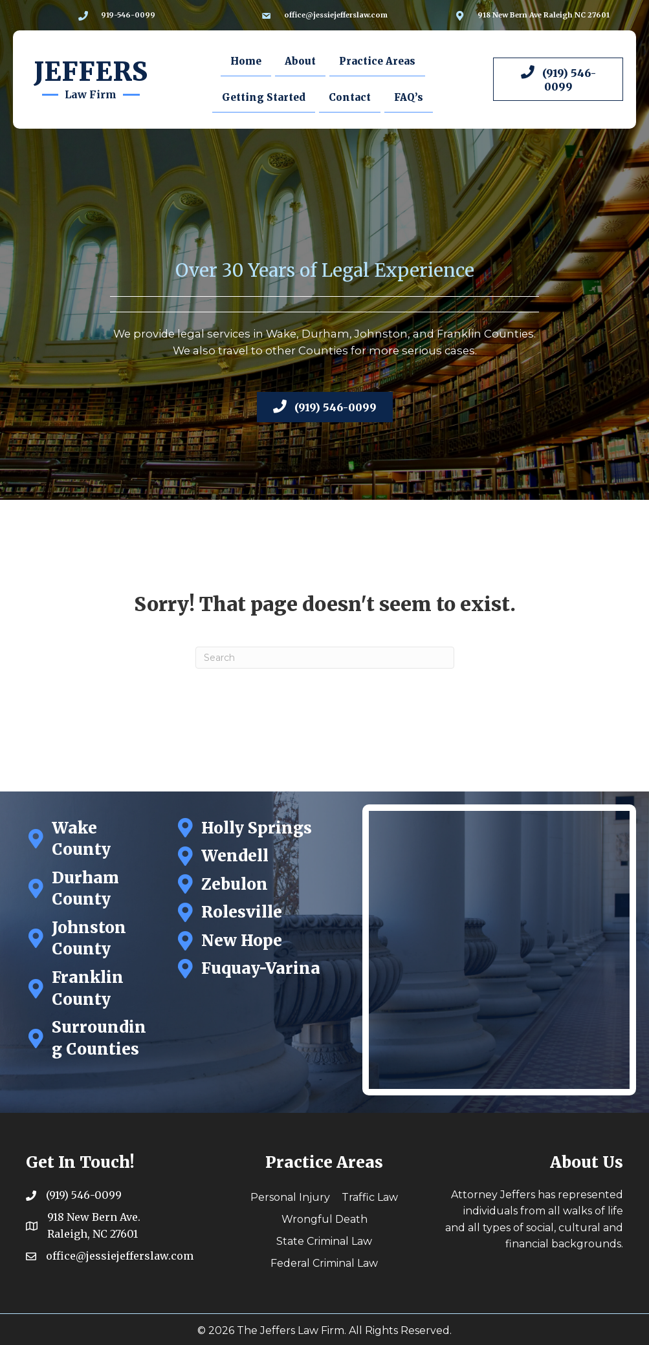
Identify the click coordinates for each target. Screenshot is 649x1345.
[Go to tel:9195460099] (117, 15)
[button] (558, 79)
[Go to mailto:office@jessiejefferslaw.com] (324, 15)
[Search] (324, 658)
